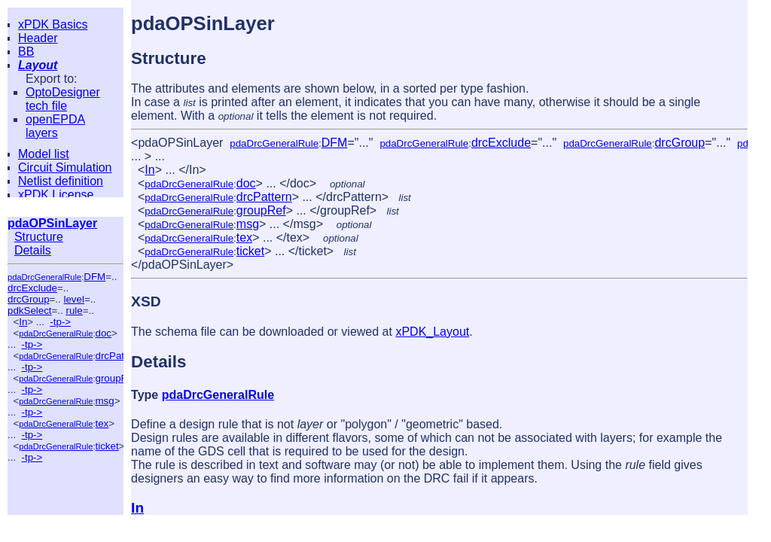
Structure (38, 236)
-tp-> (60, 321)
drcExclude (32, 288)
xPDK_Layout (432, 331)
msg (104, 400)
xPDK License (56, 194)
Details (32, 250)
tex (101, 423)
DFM (94, 276)
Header (37, 38)
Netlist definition (60, 181)
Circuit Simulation (64, 167)
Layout (37, 65)
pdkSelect (30, 310)
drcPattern (118, 355)
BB (26, 51)
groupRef (115, 378)
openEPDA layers (55, 126)
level (73, 299)
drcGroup (29, 299)
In (23, 321)
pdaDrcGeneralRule (44, 277)
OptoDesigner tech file (63, 99)
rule (74, 310)
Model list (43, 154)
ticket (106, 446)
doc (103, 333)
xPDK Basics (52, 24)
